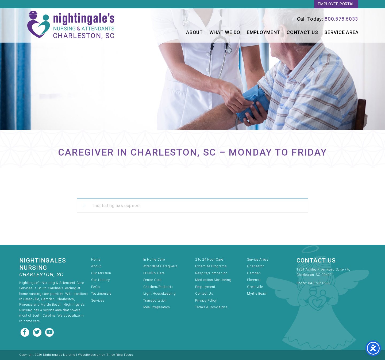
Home (96, 259)
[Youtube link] (49, 331)
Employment (263, 32)
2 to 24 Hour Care (209, 259)
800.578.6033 (341, 19)
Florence (253, 280)
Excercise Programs (211, 266)
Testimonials (101, 293)
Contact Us (302, 32)
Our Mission (101, 273)
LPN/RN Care (154, 273)
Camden (254, 273)
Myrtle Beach (257, 293)
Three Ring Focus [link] (119, 355)
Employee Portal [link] (336, 4)
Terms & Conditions (211, 307)
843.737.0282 (319, 283)
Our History (100, 280)
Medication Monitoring (213, 280)
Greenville (255, 287)
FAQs (95, 287)
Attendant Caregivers (160, 266)
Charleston (255, 266)
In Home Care (154, 259)
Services (98, 300)
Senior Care (152, 280)
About (194, 32)
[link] (281, 19)
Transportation (155, 300)
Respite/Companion (211, 273)
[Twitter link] (38, 331)
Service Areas (257, 259)
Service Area (341, 32)
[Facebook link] (25, 331)
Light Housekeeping (159, 293)
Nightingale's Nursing (71, 25)
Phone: (302, 283)
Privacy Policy (206, 300)
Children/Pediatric (158, 287)
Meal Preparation (156, 307)
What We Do (224, 32)
